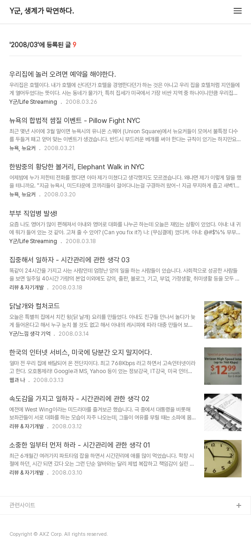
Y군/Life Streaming (33, 102)
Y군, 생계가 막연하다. (41, 11)
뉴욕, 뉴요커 (22, 148)
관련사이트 (22, 505)
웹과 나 (17, 380)
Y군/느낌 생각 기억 (29, 334)
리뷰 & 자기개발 (26, 287)
